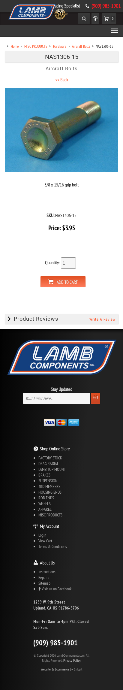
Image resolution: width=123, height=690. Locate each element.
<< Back (61, 80)
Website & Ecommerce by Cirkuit (61, 669)
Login (42, 535)
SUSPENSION (48, 480)
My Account (49, 526)
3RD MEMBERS (49, 486)
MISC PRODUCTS (50, 515)
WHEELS (44, 503)
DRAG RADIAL (48, 463)
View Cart (45, 540)
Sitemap (44, 583)
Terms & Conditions (52, 546)
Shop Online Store (55, 449)
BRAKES (44, 475)
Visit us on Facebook (54, 589)
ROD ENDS (46, 498)
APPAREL (45, 509)
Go (95, 397)
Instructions (47, 571)
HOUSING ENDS (50, 492)
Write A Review (102, 319)
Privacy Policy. (72, 660)
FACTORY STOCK (50, 458)
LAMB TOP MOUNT (52, 469)
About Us (47, 563)
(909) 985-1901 (106, 6)
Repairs (43, 577)
